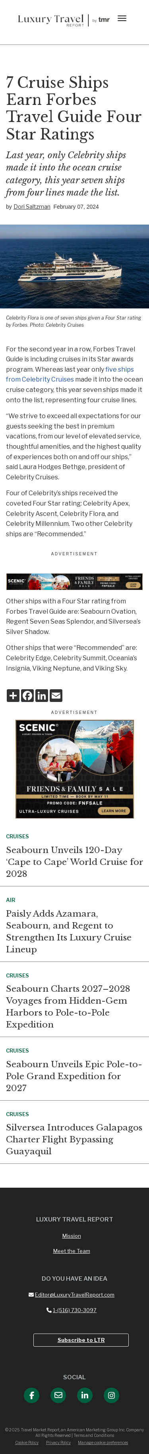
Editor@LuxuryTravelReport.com (71, 1294)
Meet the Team (71, 1251)
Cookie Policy (27, 1442)
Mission (71, 1236)
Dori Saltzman (32, 206)
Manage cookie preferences (103, 1442)
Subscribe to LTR (81, 1340)
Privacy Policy (58, 1442)
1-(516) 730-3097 (71, 1310)
